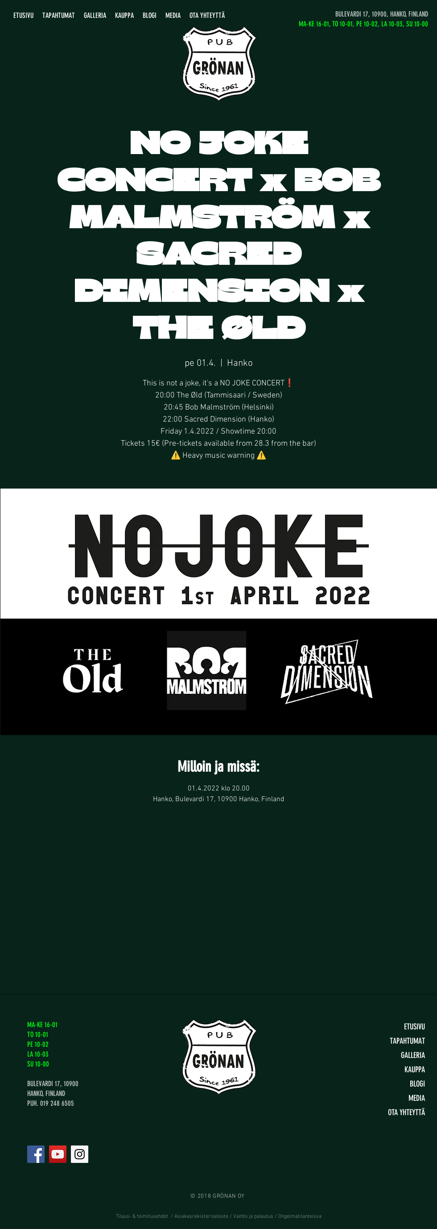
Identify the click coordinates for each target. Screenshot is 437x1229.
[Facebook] (36, 1154)
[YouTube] (57, 1154)
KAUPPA (414, 1069)
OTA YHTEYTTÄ (406, 1112)
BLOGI (417, 1084)
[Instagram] (79, 1154)
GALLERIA (413, 1055)
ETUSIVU (414, 1027)
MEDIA (416, 1098)
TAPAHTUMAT (407, 1041)
